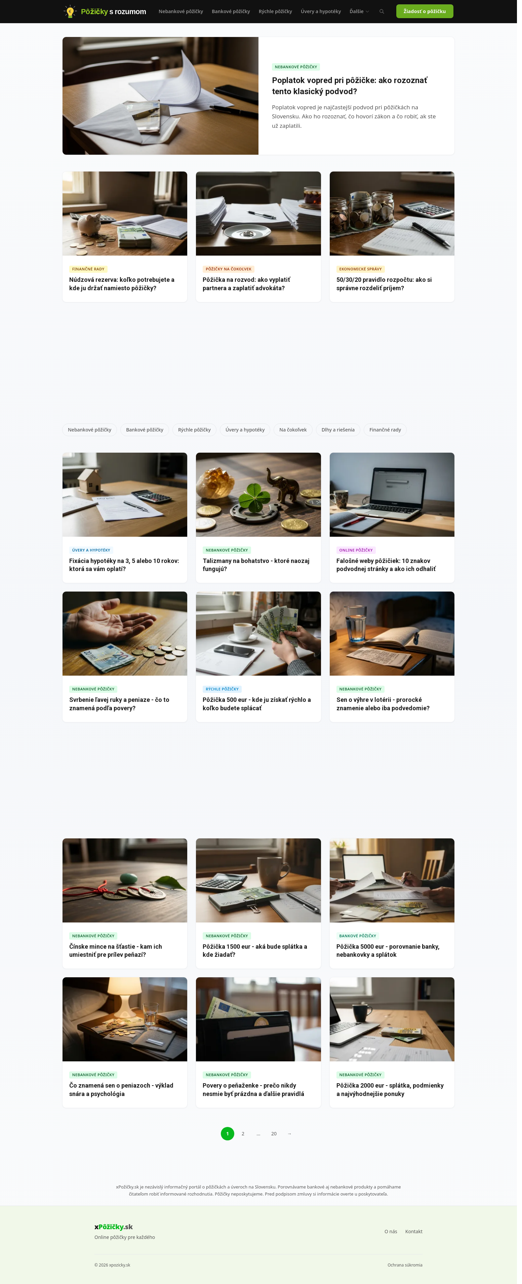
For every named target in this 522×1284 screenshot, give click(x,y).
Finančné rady (385, 429)
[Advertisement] (258, 365)
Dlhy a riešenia (338, 429)
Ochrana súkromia (405, 1265)
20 (274, 1133)
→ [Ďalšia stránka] (289, 1133)
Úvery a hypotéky (321, 11)
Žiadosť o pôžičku (425, 11)
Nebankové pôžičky (181, 11)
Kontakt (414, 1231)
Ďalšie (359, 11)
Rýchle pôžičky (275, 11)
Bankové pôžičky (231, 11)
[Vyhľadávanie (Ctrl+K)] (382, 11)
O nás (391, 1231)
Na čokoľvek (293, 429)
